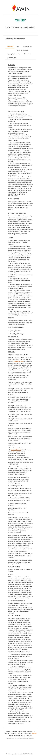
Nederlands (27, 733)
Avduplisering (11, 57)
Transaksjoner (27, 46)
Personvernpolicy (10, 753)
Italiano (20, 733)
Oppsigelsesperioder (13, 54)
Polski (11, 735)
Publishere (27, 54)
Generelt (10, 46)
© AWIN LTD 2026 (27, 753)
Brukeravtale (19, 753)
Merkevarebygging (22, 50)
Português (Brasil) (19, 735)
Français (13, 733)
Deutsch (14, 731)
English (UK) (22, 731)
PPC (18, 46)
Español (7, 733)
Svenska (29, 735)
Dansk (8, 731)
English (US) (31, 731)
